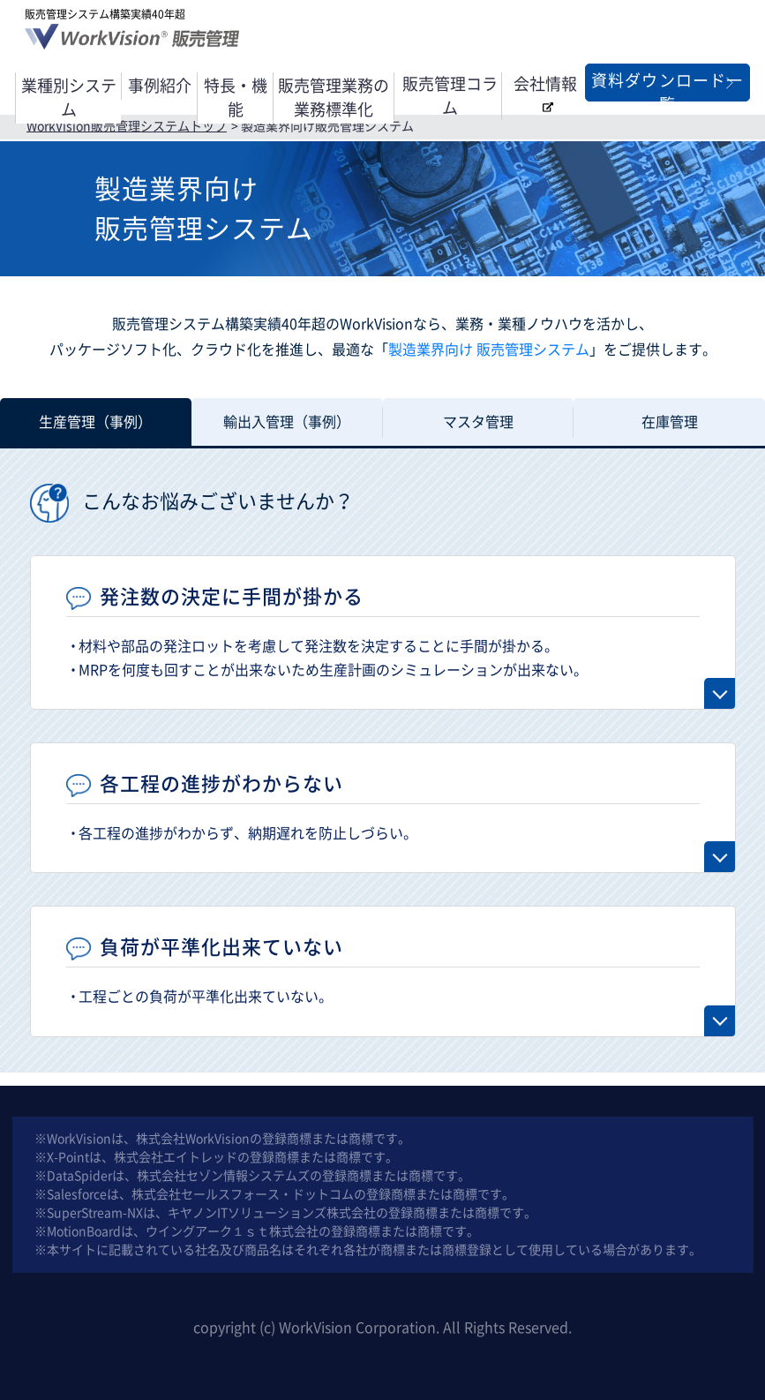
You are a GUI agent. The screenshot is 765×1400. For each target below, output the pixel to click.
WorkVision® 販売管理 (135, 41)
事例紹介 (159, 86)
